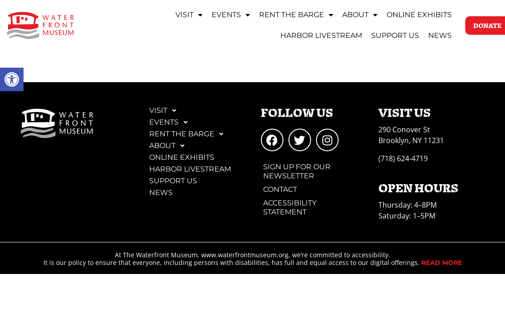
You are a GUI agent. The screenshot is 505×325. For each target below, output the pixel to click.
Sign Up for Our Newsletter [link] (296, 171)
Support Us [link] (395, 35)
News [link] (440, 35)
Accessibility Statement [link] (289, 207)
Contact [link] (280, 189)
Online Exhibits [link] (419, 14)
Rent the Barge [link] (296, 15)
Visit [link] (189, 15)
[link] (12, 79)
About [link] (360, 15)
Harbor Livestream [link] (321, 35)
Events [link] (231, 15)
